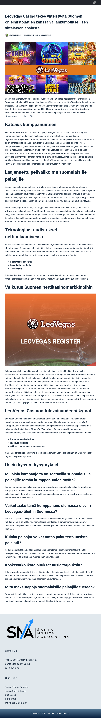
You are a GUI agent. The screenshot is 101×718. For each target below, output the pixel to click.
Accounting (46, 35)
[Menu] (94, 2)
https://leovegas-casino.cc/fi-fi (19, 116)
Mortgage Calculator (16, 702)
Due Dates (10, 694)
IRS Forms (10, 698)
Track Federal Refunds (16, 687)
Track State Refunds (15, 691)
